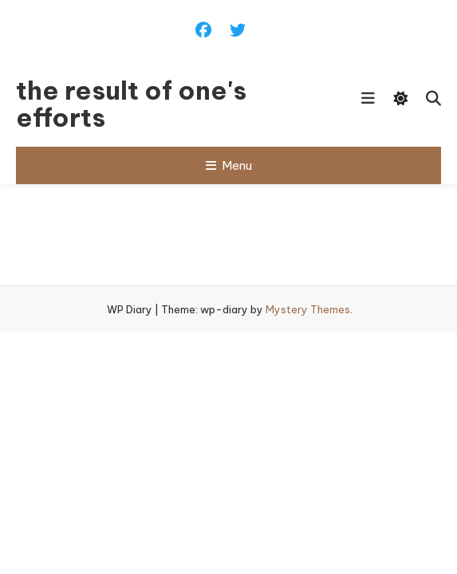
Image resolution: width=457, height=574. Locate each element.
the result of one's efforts (131, 104)
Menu (229, 165)
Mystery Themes (308, 309)
